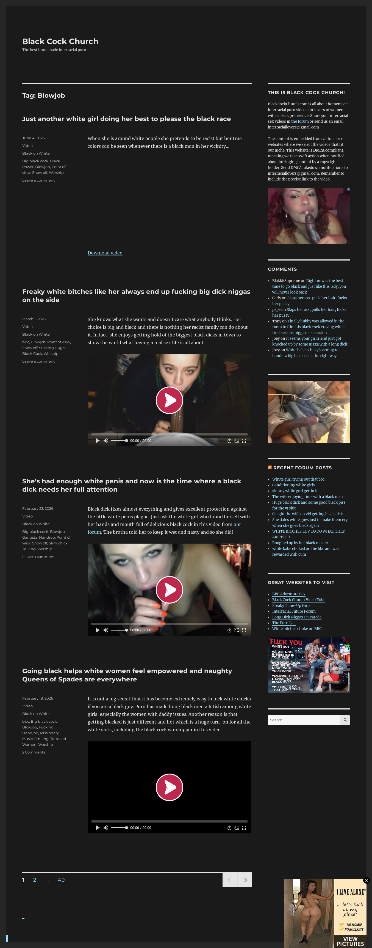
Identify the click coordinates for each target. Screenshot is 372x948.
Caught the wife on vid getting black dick (307, 514)
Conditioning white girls (293, 485)
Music (27, 738)
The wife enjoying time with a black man (307, 496)
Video (27, 145)
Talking (29, 549)
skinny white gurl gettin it (295, 491)
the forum (300, 121)
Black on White (36, 153)
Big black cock (35, 161)
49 (63, 879)
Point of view (58, 342)
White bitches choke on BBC (296, 628)
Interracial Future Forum (294, 611)
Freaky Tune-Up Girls (291, 605)
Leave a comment (38, 180)
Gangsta (29, 537)
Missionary (49, 733)
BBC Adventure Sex (289, 594)
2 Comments (33, 752)
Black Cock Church (60, 41)
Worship (56, 172)
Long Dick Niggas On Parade (296, 617)
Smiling (41, 738)
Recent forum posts (302, 467)
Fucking (46, 727)
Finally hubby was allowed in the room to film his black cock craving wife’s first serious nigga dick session (309, 327)
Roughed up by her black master (300, 543)
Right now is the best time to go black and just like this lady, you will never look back (309, 286)
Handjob (47, 537)
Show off (39, 172)
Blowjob (42, 167)
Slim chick (58, 543)
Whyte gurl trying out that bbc (298, 479)
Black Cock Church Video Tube (298, 600)
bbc (25, 342)
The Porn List (284, 623)
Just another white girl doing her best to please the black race (126, 119)
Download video (105, 253)
